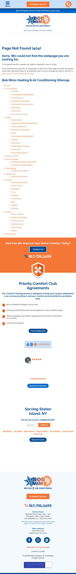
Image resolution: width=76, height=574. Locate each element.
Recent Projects (17, 176)
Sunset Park (38, 420)
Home (8, 85)
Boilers (13, 128)
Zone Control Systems (19, 111)
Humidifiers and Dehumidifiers (22, 157)
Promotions (15, 179)
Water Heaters (11, 160)
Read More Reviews (38, 372)
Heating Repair (16, 116)
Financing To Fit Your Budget (38, 532)
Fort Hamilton (55, 417)
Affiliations (15, 197)
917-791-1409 (68, 4)
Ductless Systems (12, 149)
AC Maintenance (17, 96)
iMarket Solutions (27, 568)
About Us (9, 171)
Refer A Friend (16, 214)
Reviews (14, 194)
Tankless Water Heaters (19, 162)
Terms (50, 552)
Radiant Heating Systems (20, 140)
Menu (7, 6)
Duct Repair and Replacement (22, 102)
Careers (14, 217)
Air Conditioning (11, 88)
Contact (8, 200)
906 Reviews (43, 330)
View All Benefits (38, 317)
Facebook (29, 525)
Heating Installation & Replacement (24, 119)
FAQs (13, 182)
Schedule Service (17, 208)
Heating (8, 114)
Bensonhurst (29, 417)
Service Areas (16, 188)
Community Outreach (19, 173)
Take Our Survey (17, 211)
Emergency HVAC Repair (20, 99)
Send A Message (17, 202)
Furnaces (14, 134)
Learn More (55, 11)
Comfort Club (11, 166)
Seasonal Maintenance (19, 168)
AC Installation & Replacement (22, 93)
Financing (14, 185)
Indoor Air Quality (12, 152)
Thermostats (16, 108)
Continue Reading (38, 365)
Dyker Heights (42, 417)
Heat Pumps (15, 105)
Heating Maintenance (19, 122)
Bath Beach (7, 417)
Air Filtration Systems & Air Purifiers (24, 154)
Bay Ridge (18, 417)
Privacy (47, 552)
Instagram (38, 525)
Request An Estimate (19, 205)
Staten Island (68, 417)
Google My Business (47, 525)
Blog (13, 191)
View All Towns (38, 426)
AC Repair (15, 90)
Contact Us (38, 236)
